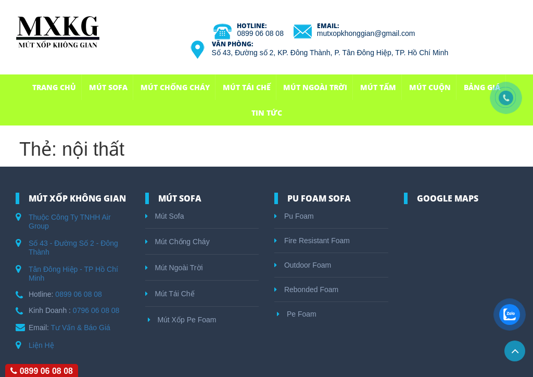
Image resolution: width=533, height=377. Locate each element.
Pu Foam (294, 216)
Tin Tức (266, 113)
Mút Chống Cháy (175, 87)
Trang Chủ (54, 87)
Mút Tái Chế (247, 87)
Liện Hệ (41, 345)
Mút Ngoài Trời (315, 87)
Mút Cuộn (430, 87)
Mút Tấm (378, 87)
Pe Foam (296, 314)
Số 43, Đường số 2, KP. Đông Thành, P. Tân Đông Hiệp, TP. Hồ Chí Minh (330, 52)
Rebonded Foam (306, 289)
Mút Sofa (108, 87)
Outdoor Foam (302, 265)
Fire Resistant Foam (312, 240)
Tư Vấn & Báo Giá (80, 327)
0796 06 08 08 (96, 310)
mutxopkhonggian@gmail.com (366, 33)
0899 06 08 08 (260, 33)
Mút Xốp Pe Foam (182, 320)
